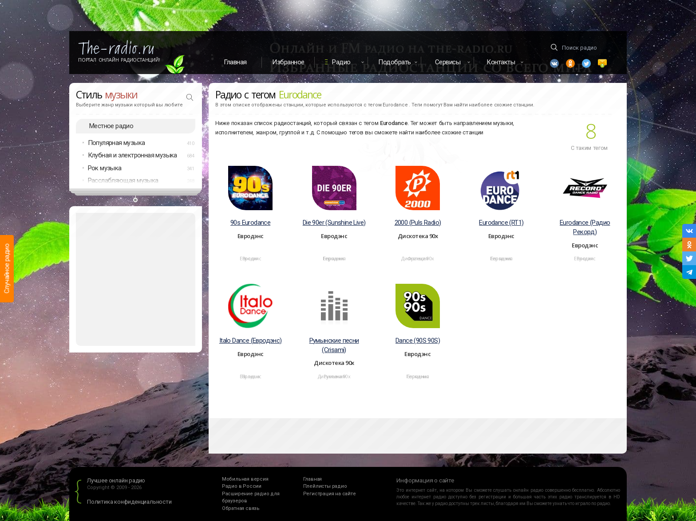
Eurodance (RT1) (501, 223)
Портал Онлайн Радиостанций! (119, 60)
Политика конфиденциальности (129, 501)
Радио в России (241, 486)
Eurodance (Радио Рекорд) (585, 227)
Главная (235, 62)
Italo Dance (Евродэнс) (250, 341)
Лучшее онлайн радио (116, 480)
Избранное (288, 62)
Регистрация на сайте (329, 494)
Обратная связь (241, 508)
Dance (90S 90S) (417, 341)
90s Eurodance (250, 223)
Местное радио (111, 126)
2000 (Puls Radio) (418, 223)
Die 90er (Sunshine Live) (334, 223)
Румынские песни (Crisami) (334, 345)
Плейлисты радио (325, 486)
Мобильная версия (245, 479)
